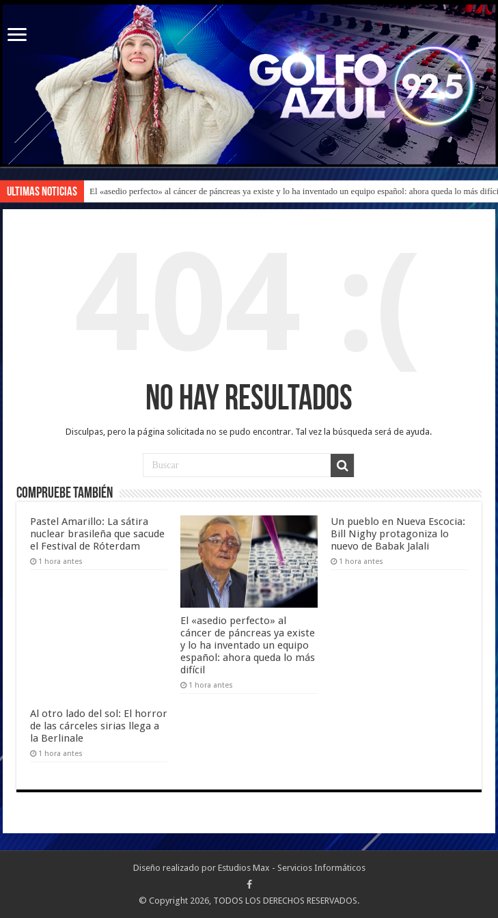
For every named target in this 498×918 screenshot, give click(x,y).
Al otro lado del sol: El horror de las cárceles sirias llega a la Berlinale (98, 725)
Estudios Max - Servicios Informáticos (291, 868)
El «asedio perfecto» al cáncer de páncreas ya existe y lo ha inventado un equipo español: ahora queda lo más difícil (247, 645)
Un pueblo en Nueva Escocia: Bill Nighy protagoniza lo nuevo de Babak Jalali (398, 533)
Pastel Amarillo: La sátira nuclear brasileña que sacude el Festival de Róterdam (97, 533)
